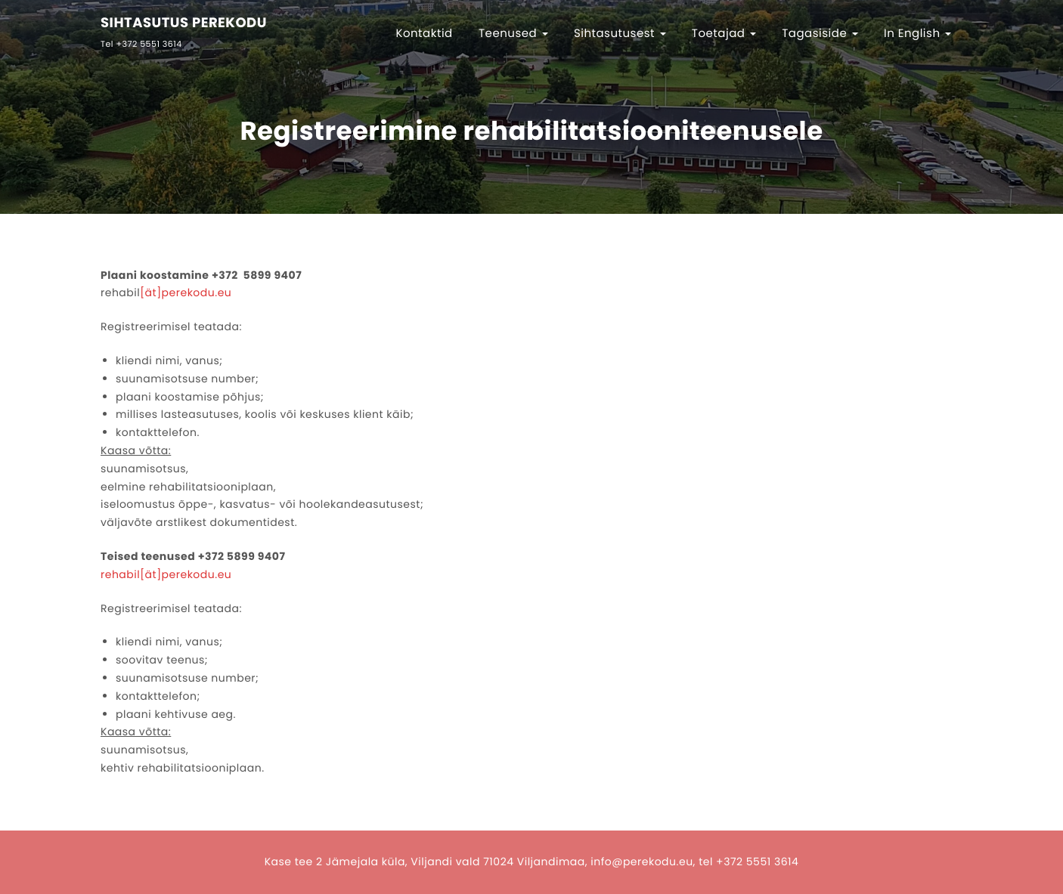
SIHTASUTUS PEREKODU (184, 24)
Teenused (513, 34)
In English (917, 34)
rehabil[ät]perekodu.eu (166, 574)
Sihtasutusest (620, 34)
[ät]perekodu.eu (185, 292)
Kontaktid (423, 34)
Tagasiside (820, 34)
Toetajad (724, 34)
